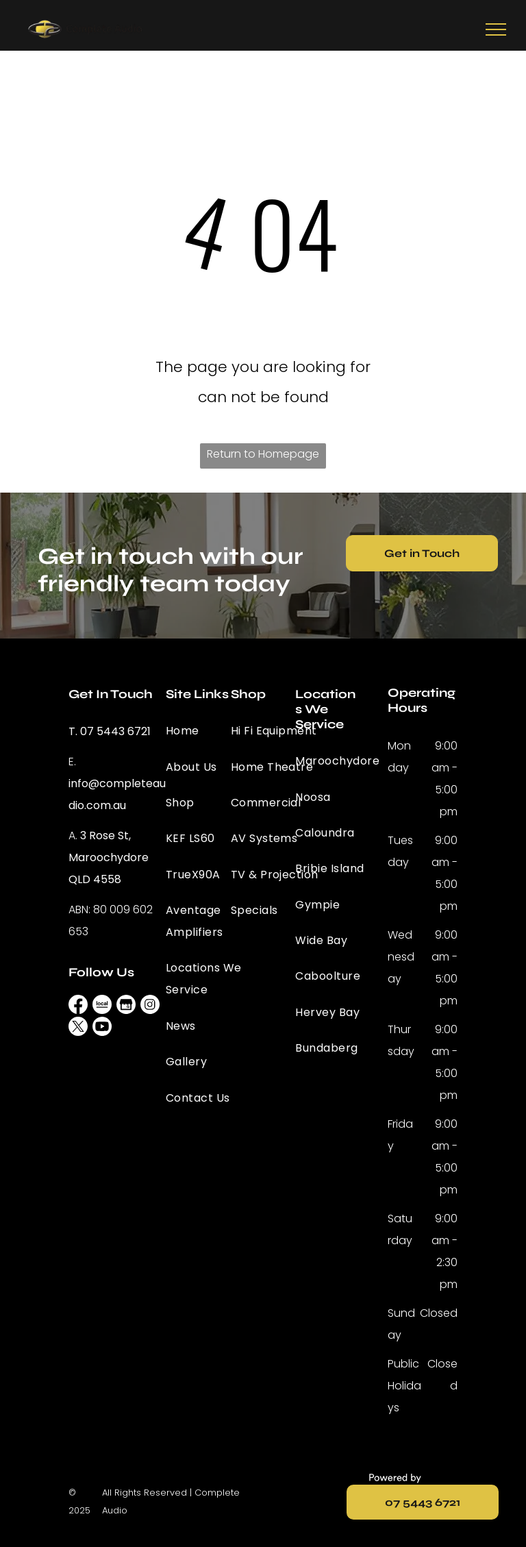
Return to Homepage (263, 454)
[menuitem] (215, 731)
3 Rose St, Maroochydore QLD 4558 (108, 857)
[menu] (496, 29)
